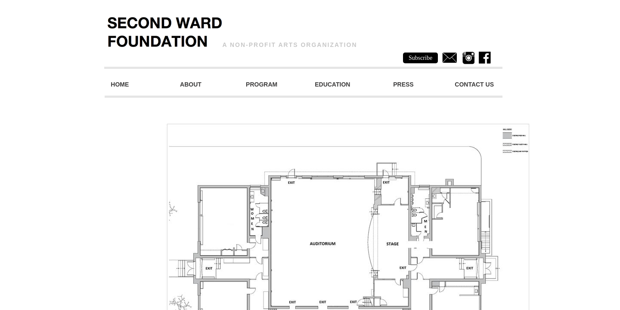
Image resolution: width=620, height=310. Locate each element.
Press (403, 84)
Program (261, 84)
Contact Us (474, 84)
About (191, 84)
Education (332, 84)
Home (120, 84)
